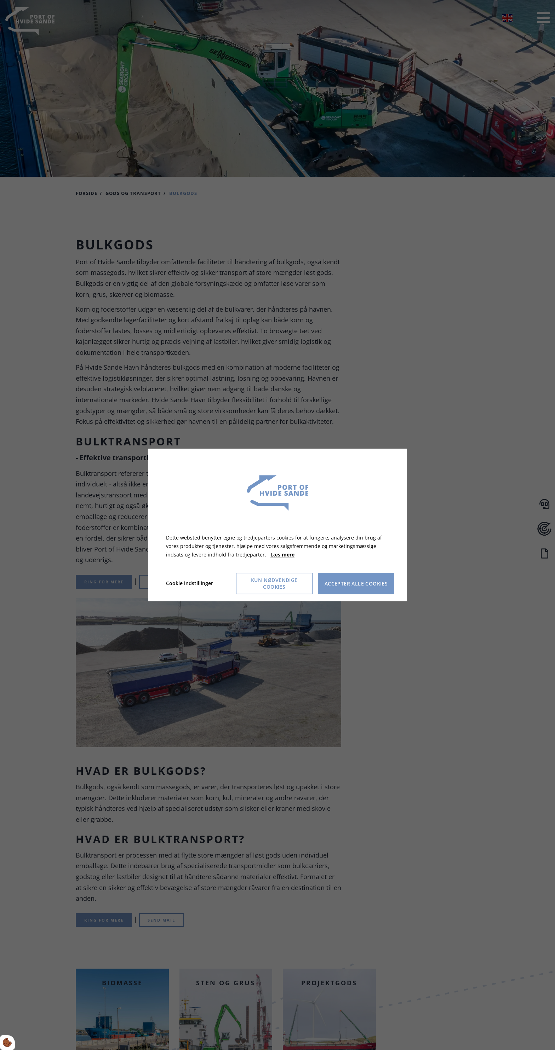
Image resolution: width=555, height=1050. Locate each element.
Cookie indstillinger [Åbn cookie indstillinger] (189, 583)
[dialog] (277, 525)
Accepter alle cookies (356, 583)
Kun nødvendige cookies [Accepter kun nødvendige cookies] (274, 583)
